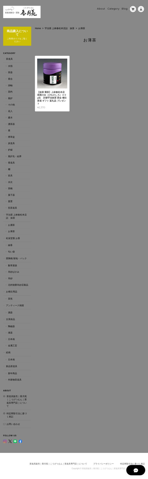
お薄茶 (11, 231)
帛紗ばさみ (13, 272)
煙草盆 (11, 136)
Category (113, 8)
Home (38, 28)
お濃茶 (11, 225)
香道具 (11, 162)
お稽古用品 (11, 291)
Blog (125, 8)
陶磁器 (11, 326)
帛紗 (10, 278)
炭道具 (11, 143)
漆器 (10, 332)
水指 (10, 66)
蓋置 (10, 201)
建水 (10, 117)
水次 (10, 182)
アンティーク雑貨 (15, 305)
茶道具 (9, 59)
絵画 (8, 352)
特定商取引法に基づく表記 (17, 415)
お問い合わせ (13, 424)
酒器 (10, 312)
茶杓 (10, 91)
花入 (10, 111)
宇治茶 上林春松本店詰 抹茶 (59, 28)
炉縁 (10, 149)
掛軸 (10, 85)
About (101, 8)
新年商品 (12, 373)
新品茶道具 (11, 366)
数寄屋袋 (12, 265)
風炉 (10, 98)
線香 (10, 245)
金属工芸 (12, 345)
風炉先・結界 (14, 156)
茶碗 (10, 188)
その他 (11, 104)
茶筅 (10, 298)
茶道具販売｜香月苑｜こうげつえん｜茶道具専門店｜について (17, 401)
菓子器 (11, 195)
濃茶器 (11, 124)
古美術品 (10, 319)
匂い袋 (11, 251)
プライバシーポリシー (103, 463)
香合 (10, 78)
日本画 (11, 339)
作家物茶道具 (14, 379)
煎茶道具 (12, 207)
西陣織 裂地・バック (16, 258)
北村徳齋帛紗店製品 (18, 284)
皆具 (10, 175)
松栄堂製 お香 (13, 238)
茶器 (10, 72)
